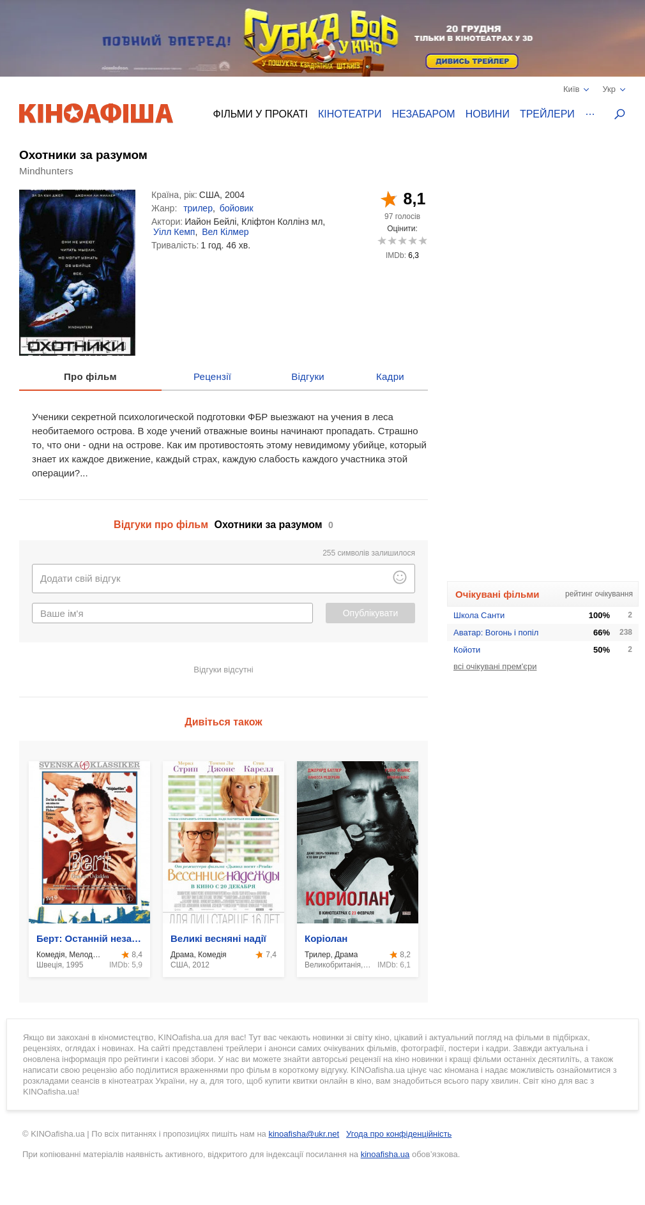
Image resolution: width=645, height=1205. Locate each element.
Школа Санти (479, 615)
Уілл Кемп (174, 232)
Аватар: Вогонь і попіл (495, 632)
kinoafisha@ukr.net (303, 1134)
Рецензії (212, 376)
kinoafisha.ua (385, 1154)
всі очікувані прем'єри (494, 666)
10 (422, 240)
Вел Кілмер (225, 232)
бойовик (237, 208)
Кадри (390, 376)
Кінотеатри (350, 114)
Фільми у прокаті (260, 114)
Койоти (466, 650)
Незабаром (423, 114)
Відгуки (307, 376)
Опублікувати (370, 613)
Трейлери (547, 114)
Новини (488, 114)
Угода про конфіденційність (399, 1134)
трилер (198, 208)
